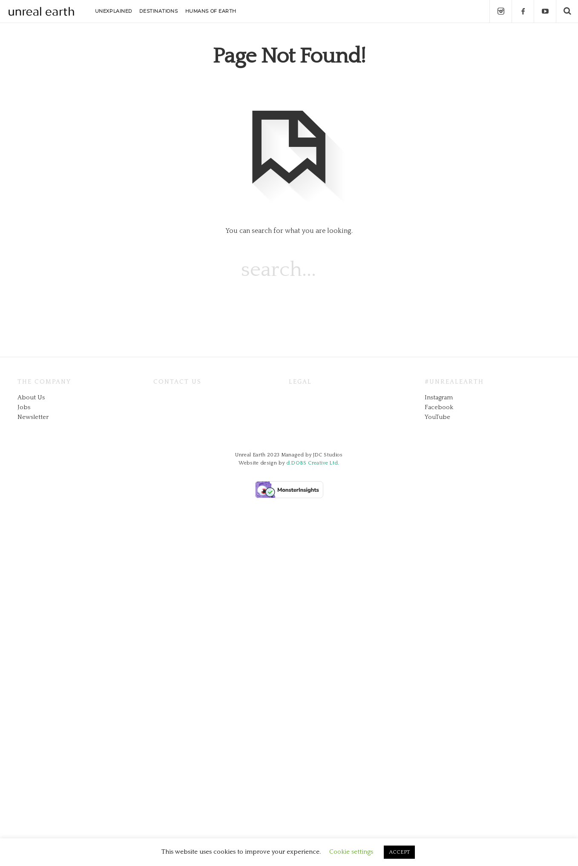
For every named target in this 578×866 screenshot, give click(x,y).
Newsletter (33, 417)
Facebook (439, 407)
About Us (31, 397)
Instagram (439, 397)
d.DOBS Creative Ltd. (312, 463)
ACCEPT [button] (399, 852)
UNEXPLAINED (113, 11)
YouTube (437, 417)
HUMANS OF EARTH (210, 11)
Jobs (23, 407)
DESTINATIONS (158, 11)
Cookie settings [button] (351, 851)
